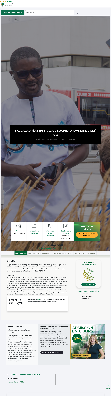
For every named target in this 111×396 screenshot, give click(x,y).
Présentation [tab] (21, 253)
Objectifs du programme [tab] (38, 253)
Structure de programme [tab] (85, 253)
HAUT (108, 387)
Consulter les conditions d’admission (87, 234)
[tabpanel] (55, 287)
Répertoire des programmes (12, 12)
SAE (38, 300)
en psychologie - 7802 (16, 382)
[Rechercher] (49, 12)
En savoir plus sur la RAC (51, 352)
